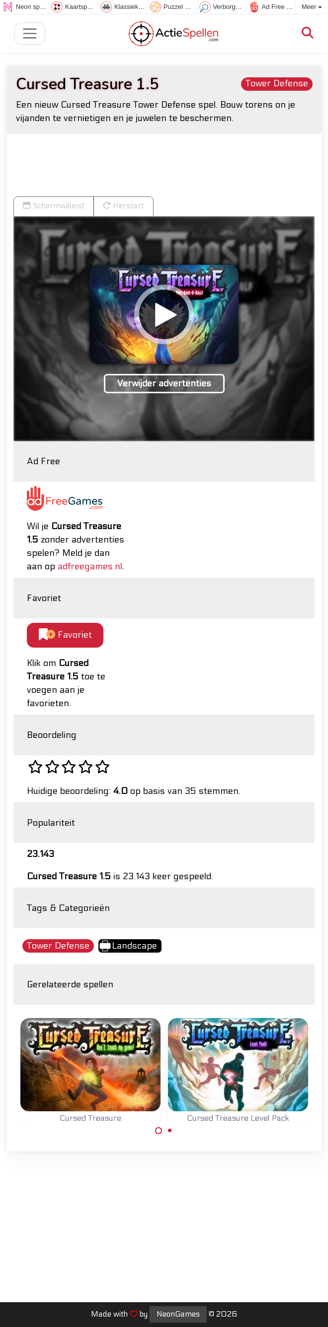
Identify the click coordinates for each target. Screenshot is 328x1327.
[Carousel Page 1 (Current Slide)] (158, 1130)
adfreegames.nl (90, 566)
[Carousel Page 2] (169, 1130)
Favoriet (65, 635)
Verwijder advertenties (164, 383)
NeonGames (178, 1314)
